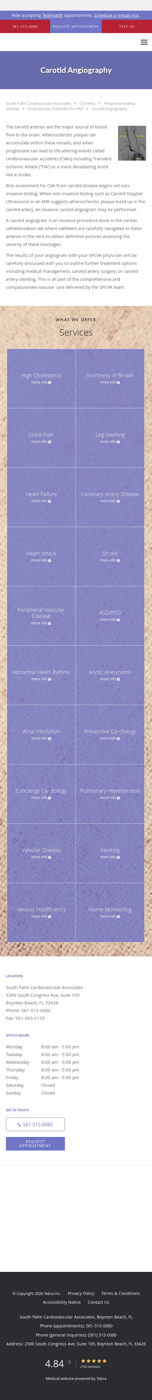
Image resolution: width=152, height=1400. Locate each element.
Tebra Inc (52, 1293)
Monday (48, 1046)
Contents (88, 103)
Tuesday (48, 1054)
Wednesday (48, 1062)
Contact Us (98, 1302)
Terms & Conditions (120, 1293)
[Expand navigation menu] (144, 42)
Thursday (48, 1069)
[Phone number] (35, 1124)
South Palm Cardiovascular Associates (39, 103)
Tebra (101, 1378)
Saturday (48, 1085)
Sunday (48, 1092)
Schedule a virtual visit (116, 15)
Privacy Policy (81, 1293)
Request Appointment (35, 1143)
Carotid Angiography (110, 108)
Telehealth (52, 15)
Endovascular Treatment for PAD (56, 108)
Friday (48, 1077)
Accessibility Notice (62, 1302)
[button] (76, 26)
